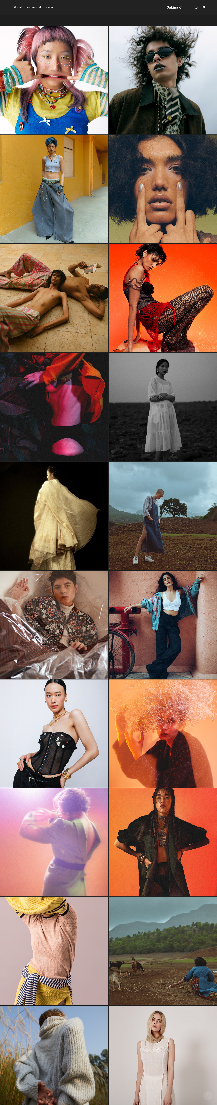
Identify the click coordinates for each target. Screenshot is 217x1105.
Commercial (33, 7)
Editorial (16, 7)
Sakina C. (175, 7)
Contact (49, 7)
